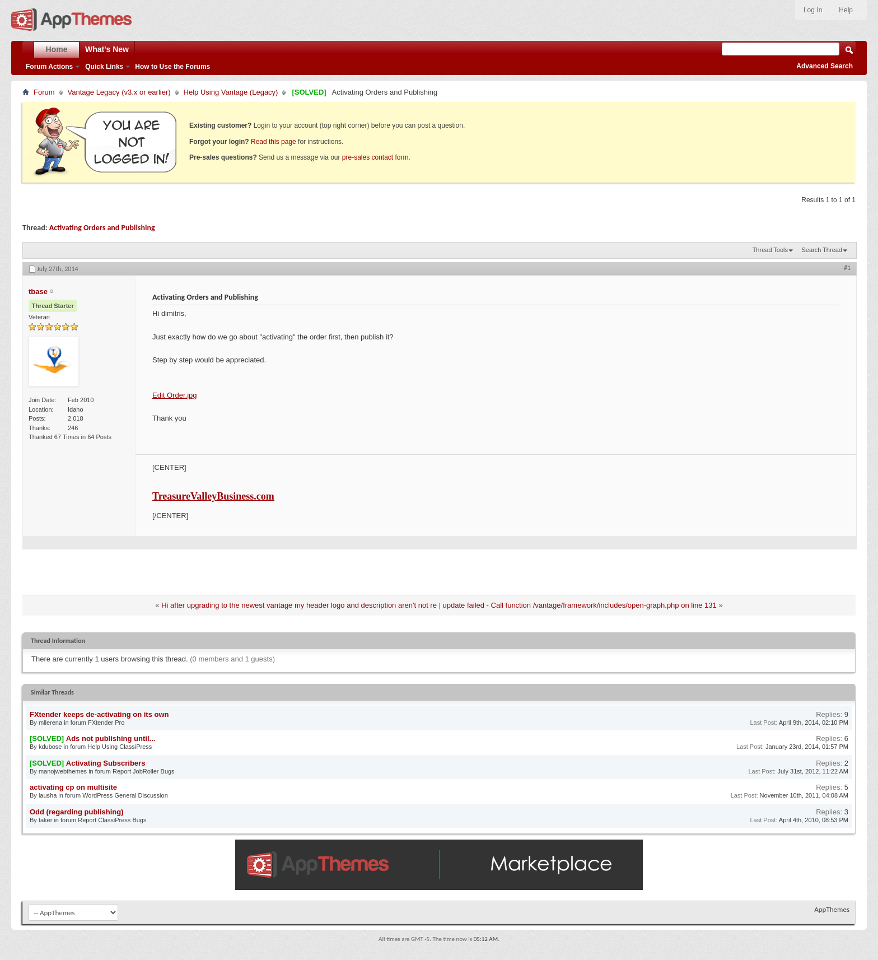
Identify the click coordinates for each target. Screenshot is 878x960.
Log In (813, 10)
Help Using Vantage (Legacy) (231, 92)
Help (846, 10)
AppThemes (831, 909)
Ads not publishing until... (111, 738)
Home (57, 49)
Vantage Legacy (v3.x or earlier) (119, 92)
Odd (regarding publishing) (77, 812)
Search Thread (821, 249)
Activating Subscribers (106, 763)
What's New (107, 49)
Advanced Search (824, 66)
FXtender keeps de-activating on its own (99, 714)
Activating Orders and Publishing (102, 227)
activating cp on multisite (73, 787)
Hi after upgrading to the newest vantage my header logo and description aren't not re (299, 605)
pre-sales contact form (375, 157)
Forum (44, 92)
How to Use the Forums (172, 67)
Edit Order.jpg (174, 395)
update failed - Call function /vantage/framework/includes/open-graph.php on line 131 (580, 605)
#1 (847, 268)
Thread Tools (770, 249)
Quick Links (104, 67)
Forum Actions (49, 67)
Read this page (273, 142)
